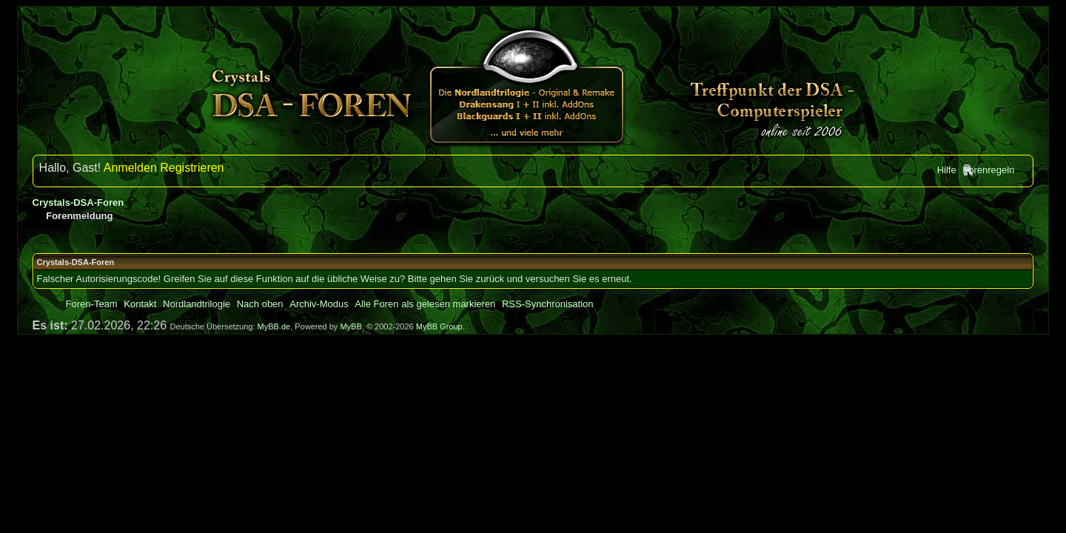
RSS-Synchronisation (548, 303)
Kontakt (140, 303)
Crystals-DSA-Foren (78, 202)
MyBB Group (439, 326)
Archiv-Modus (318, 303)
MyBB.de (274, 326)
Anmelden (130, 167)
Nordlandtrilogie (196, 303)
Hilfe (946, 169)
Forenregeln (988, 169)
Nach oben (260, 303)
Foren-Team (92, 303)
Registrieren (192, 167)
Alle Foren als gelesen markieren (425, 303)
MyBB (350, 326)
